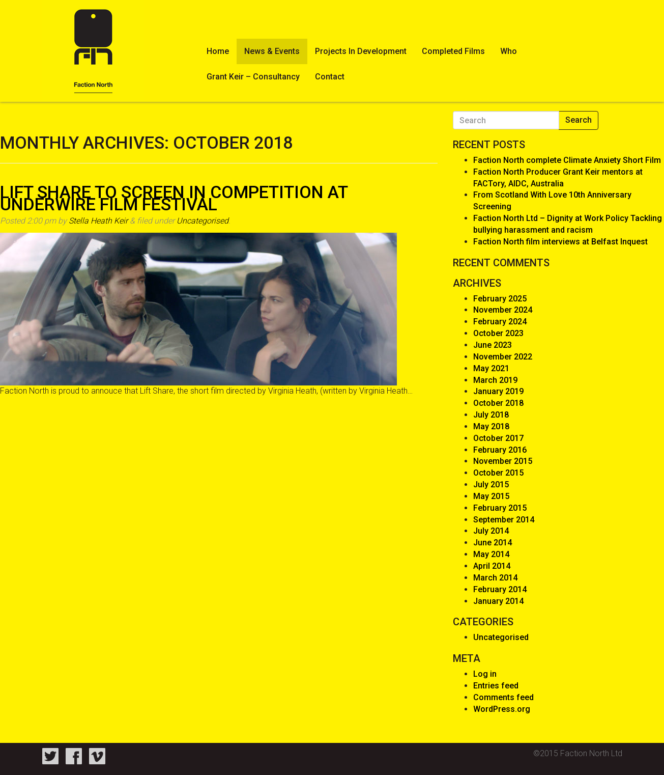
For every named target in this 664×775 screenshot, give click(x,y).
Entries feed (495, 685)
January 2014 (498, 601)
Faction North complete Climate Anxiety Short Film (567, 160)
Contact (329, 76)
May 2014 (491, 554)
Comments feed (503, 697)
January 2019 (498, 391)
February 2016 (500, 450)
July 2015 (491, 484)
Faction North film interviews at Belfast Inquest (560, 241)
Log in (485, 674)
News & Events (272, 51)
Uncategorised (202, 221)
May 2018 (491, 426)
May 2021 (491, 368)
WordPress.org (501, 709)
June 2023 (492, 345)
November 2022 (502, 357)
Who (508, 51)
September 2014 (503, 519)
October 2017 (498, 438)
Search (578, 120)
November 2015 (502, 461)
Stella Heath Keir (98, 221)
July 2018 (491, 415)
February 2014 (500, 589)
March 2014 (495, 578)
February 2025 (500, 298)
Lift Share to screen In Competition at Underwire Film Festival (174, 198)
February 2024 (500, 321)
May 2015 (491, 496)
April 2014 (491, 566)
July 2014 (491, 531)
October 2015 (498, 473)
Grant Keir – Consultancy (253, 76)
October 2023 (498, 333)
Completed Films (453, 51)
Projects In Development (361, 51)
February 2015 (500, 508)
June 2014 (492, 542)
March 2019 (495, 380)
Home (218, 51)
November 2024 (502, 310)
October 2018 (498, 403)
